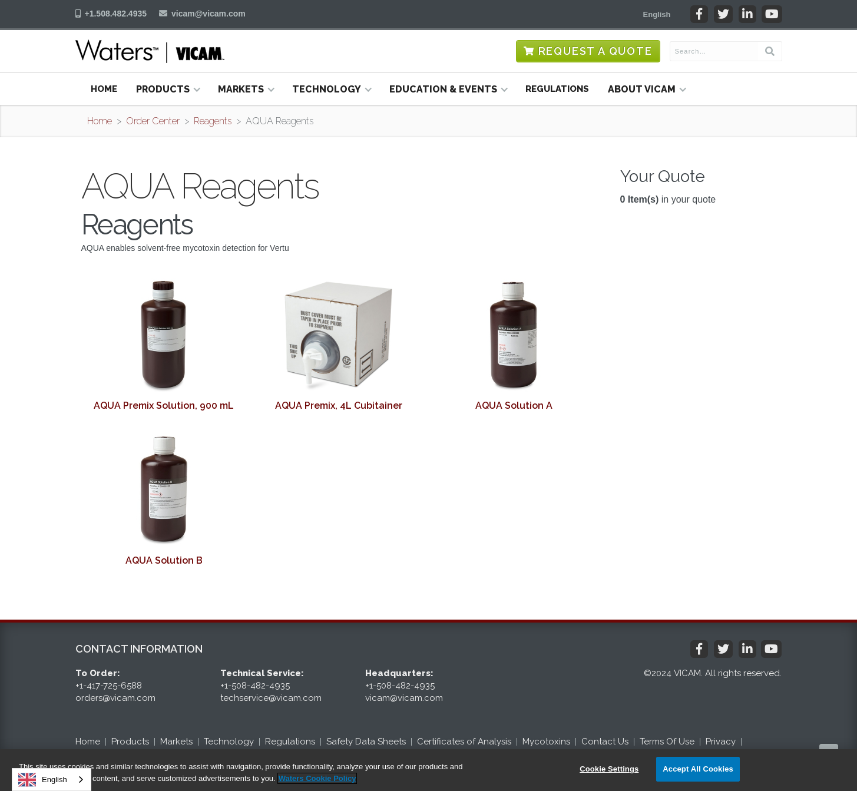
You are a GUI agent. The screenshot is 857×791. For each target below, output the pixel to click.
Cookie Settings (609, 768)
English (42, 780)
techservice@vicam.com (271, 698)
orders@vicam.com (115, 698)
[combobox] (51, 779)
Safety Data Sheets (366, 741)
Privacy (721, 741)
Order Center (153, 121)
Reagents (212, 121)
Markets (176, 741)
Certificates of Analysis (464, 741)
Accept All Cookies (698, 768)
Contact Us (604, 741)
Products (130, 741)
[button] (657, 14)
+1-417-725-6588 (108, 685)
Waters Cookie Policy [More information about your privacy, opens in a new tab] (317, 778)
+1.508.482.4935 (116, 13)
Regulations (557, 89)
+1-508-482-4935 (255, 685)
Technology (229, 741)
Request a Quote (595, 51)
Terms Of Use (667, 741)
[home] (149, 51)
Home (104, 89)
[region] (428, 770)
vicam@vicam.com (208, 13)
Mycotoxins (546, 741)
